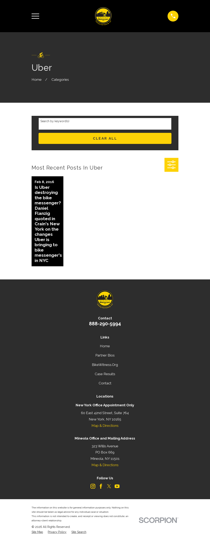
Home (105, 346)
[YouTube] (117, 486)
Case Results (105, 374)
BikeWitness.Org (105, 365)
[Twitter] (109, 486)
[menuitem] (37, 532)
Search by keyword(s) (54, 121)
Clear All (105, 138)
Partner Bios (105, 355)
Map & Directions (105, 426)
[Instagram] (92, 486)
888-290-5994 (105, 323)
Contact (105, 383)
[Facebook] (100, 486)
